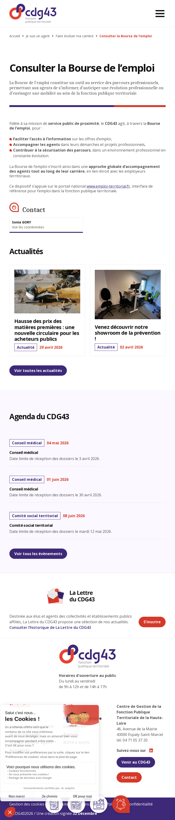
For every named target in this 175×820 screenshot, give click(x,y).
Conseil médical (23, 452)
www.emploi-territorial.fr (108, 186)
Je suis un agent (38, 36)
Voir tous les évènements (38, 553)
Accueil (14, 36)
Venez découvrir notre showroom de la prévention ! (127, 332)
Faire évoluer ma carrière (75, 36)
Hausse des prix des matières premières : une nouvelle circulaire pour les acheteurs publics (46, 330)
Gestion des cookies (26, 804)
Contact (129, 777)
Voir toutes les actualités (38, 370)
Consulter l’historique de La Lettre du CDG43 (50, 627)
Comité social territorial (31, 525)
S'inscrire (152, 621)
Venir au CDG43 (136, 762)
